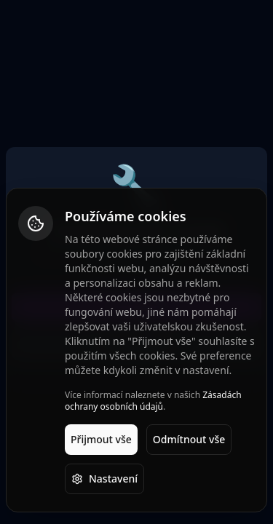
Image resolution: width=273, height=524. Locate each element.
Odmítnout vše (189, 439)
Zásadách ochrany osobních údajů (153, 401)
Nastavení (104, 478)
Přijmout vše (101, 439)
